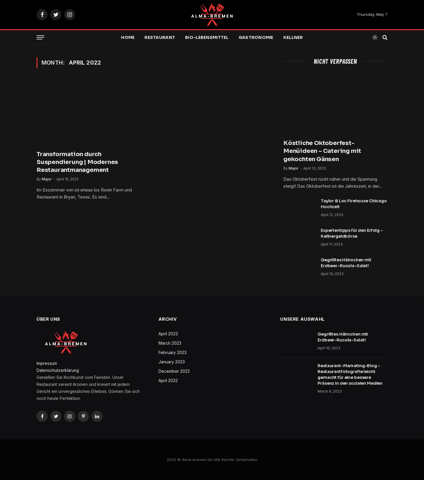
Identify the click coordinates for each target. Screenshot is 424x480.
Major (47, 179)
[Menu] (40, 37)
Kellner (293, 37)
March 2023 (169, 343)
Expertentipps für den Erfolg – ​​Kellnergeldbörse (352, 233)
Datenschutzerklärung (58, 370)
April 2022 (168, 380)
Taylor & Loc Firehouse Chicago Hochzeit (354, 203)
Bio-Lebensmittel (206, 37)
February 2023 (172, 352)
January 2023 (171, 361)
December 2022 (174, 371)
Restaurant (159, 37)
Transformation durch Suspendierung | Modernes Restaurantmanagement (77, 162)
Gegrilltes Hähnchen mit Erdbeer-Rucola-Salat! (346, 262)
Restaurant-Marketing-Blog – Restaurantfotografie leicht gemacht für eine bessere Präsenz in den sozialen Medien (350, 374)
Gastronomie (256, 37)
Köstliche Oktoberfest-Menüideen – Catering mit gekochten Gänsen (322, 151)
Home (128, 37)
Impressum (47, 363)
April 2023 (168, 333)
